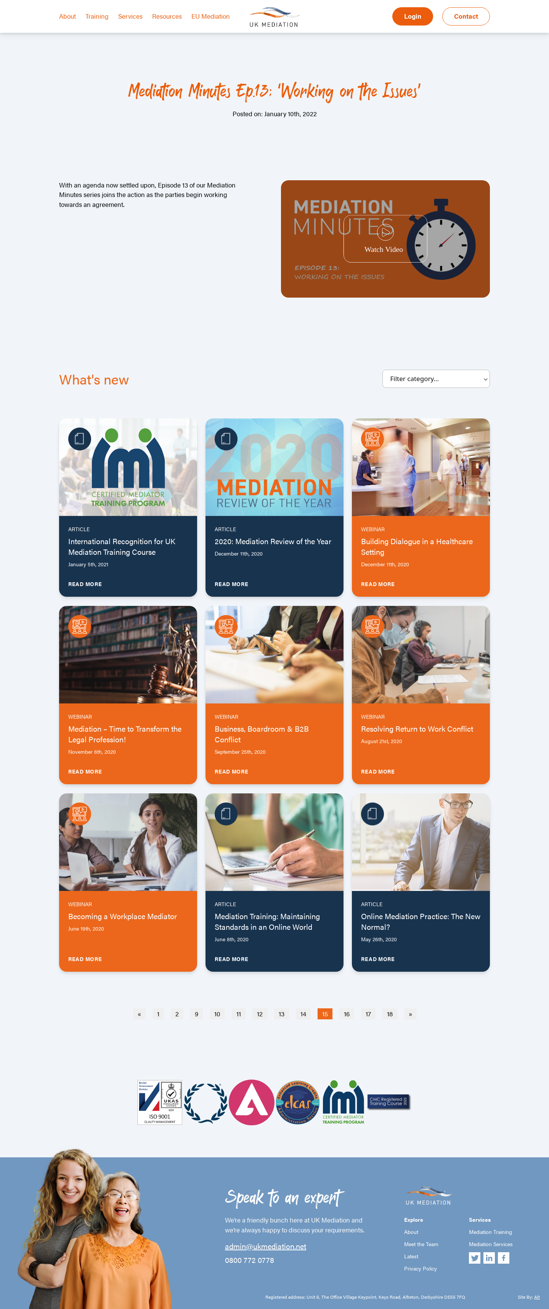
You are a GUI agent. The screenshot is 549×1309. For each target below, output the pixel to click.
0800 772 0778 (249, 1260)
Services (130, 16)
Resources (167, 16)
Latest (411, 1256)
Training (97, 16)
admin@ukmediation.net (265, 1246)
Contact (466, 16)
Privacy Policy (420, 1268)
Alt (537, 1296)
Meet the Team (421, 1244)
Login (412, 16)
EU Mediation (210, 16)
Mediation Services (491, 1244)
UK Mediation (274, 16)
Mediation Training (490, 1231)
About (67, 16)
